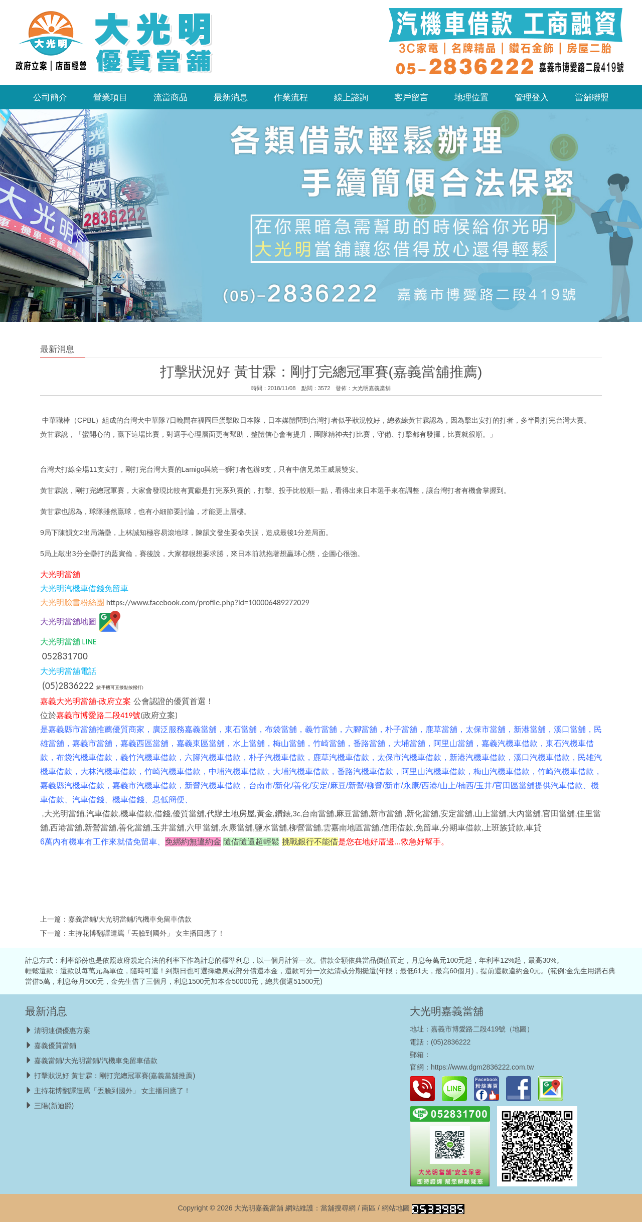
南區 (369, 1208)
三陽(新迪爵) (54, 1106)
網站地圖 (396, 1208)
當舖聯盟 (592, 97)
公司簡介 (50, 97)
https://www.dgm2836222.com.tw (482, 1067)
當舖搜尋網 (338, 1208)
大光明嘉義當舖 (371, 388)
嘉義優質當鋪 (55, 1045)
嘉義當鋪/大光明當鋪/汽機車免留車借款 (130, 919)
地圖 (520, 1029)
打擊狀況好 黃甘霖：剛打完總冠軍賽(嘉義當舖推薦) (114, 1076)
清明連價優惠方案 (62, 1030)
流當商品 (170, 97)
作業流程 (291, 97)
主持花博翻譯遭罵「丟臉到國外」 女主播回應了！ (146, 933)
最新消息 (231, 97)
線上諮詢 (351, 97)
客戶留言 (411, 97)
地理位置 (471, 97)
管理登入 (532, 97)
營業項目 (110, 97)
